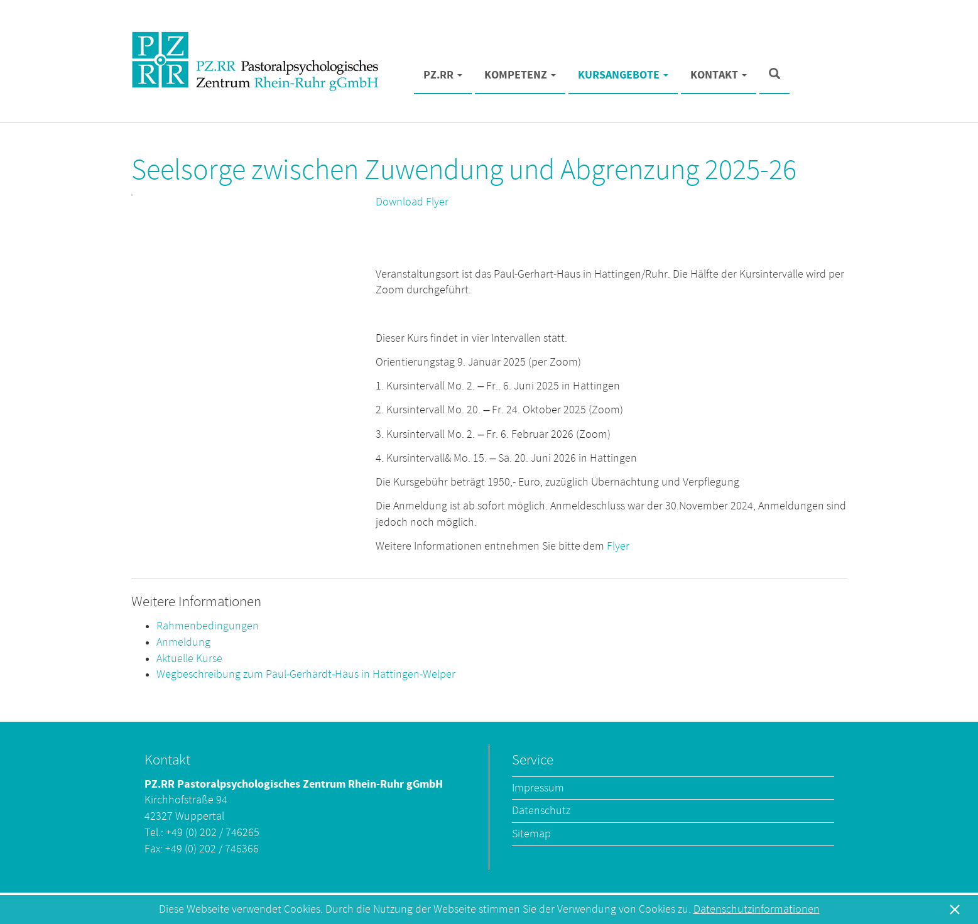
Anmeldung (183, 642)
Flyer (618, 546)
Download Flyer (412, 202)
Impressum (538, 788)
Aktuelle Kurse (189, 658)
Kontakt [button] (718, 75)
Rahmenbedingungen (207, 626)
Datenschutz (541, 810)
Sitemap (531, 833)
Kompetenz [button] (520, 75)
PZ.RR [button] (442, 75)
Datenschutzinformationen (756, 909)
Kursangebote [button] (623, 75)
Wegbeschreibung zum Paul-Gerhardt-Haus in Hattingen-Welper (305, 674)
